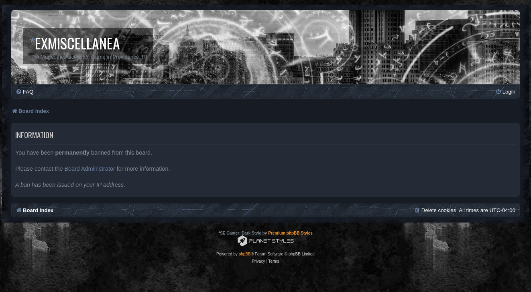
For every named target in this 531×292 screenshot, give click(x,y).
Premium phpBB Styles (290, 233)
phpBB (245, 254)
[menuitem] (24, 92)
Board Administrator (89, 168)
